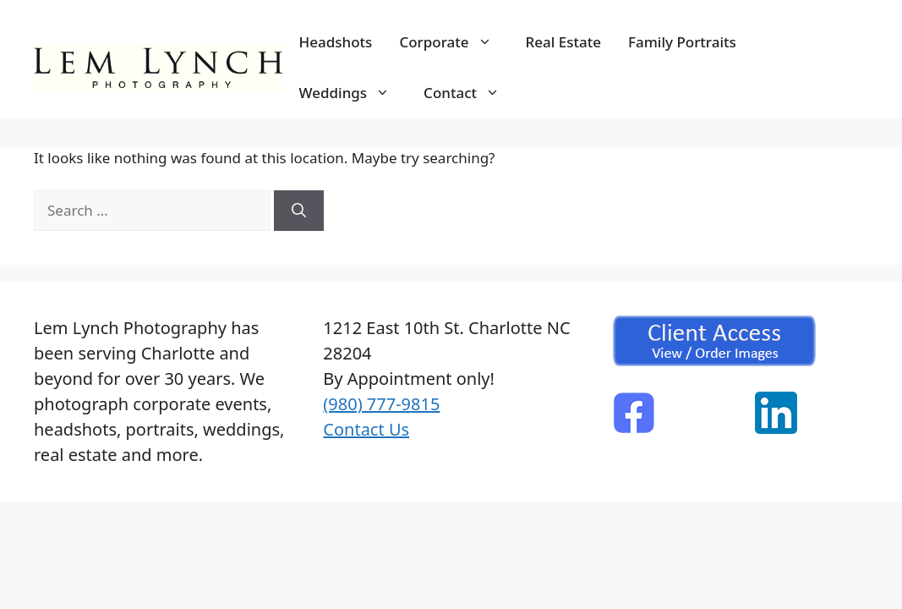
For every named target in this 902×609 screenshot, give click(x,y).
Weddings (353, 93)
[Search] (299, 210)
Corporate (453, 42)
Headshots (336, 42)
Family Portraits (682, 42)
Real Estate (563, 42)
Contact (470, 93)
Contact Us (366, 429)
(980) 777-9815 (381, 403)
